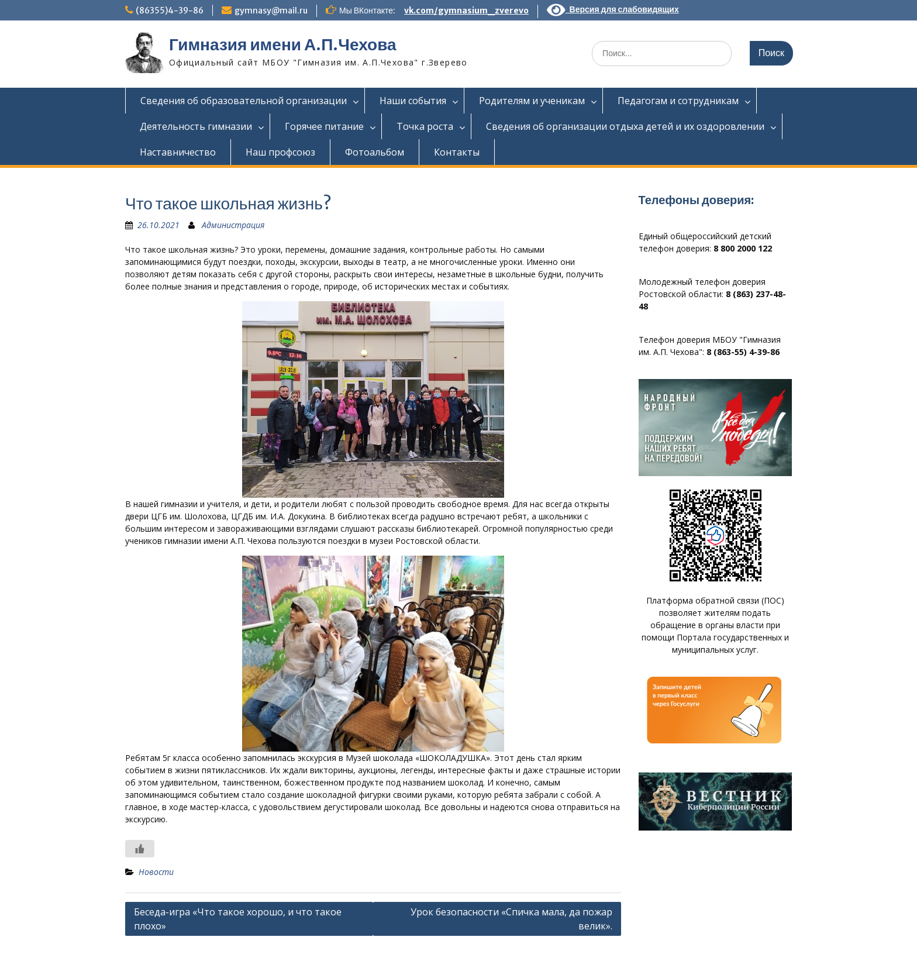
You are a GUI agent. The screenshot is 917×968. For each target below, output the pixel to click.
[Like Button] (139, 848)
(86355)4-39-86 (170, 10)
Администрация (233, 224)
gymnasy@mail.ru (271, 10)
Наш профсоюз (280, 152)
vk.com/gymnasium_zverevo (466, 10)
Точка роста (425, 126)
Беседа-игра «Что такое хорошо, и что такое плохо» (238, 918)
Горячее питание (324, 126)
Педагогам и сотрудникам (678, 100)
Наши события (413, 100)
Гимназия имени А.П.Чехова (283, 44)
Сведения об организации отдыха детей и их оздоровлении (625, 126)
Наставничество (178, 152)
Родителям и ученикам (532, 100)
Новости (156, 871)
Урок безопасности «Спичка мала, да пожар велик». (511, 918)
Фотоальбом (374, 152)
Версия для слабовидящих (613, 9)
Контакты (457, 152)
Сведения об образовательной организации (243, 100)
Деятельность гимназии (196, 126)
